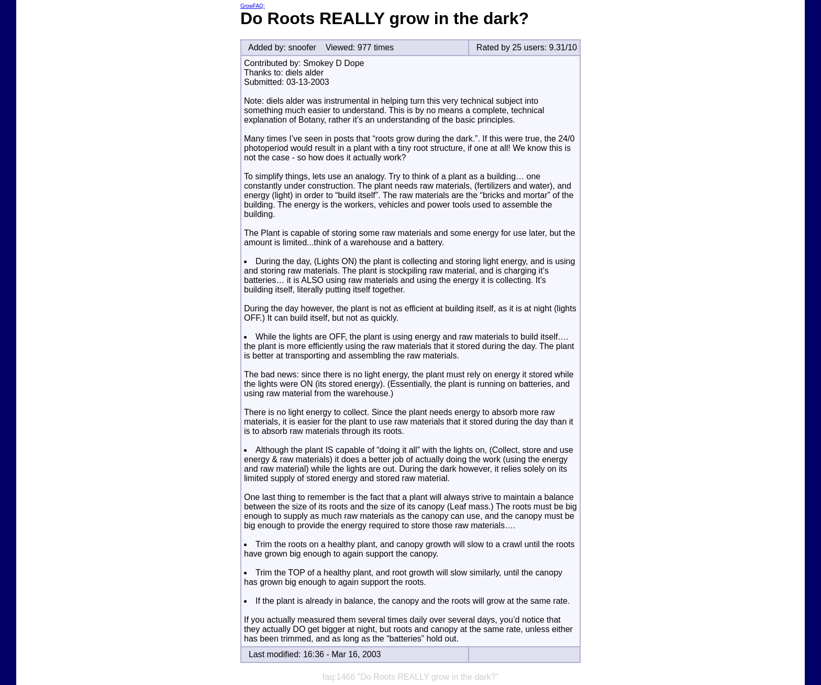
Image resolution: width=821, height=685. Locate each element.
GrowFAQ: (252, 6)
